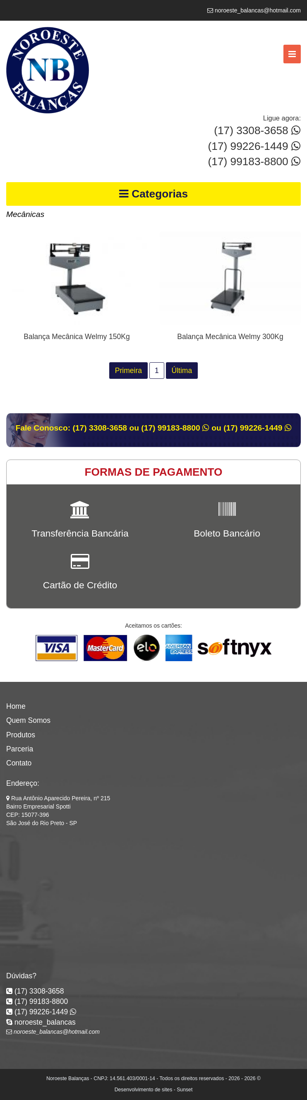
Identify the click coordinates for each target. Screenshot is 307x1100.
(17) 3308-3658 (257, 130)
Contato (18, 763)
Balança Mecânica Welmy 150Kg (77, 336)
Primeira (128, 370)
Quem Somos (28, 720)
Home (16, 706)
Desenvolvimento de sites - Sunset (154, 1090)
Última (182, 370)
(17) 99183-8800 (254, 161)
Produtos (20, 735)
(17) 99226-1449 (254, 146)
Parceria (19, 749)
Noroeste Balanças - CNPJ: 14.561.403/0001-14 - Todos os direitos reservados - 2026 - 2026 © (153, 1078)
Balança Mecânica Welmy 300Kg (230, 336)
